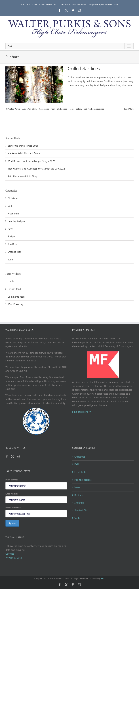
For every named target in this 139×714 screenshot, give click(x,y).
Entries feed (14, 289)
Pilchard (91, 108)
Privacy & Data (13, 557)
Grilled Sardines (84, 68)
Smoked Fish (15, 251)
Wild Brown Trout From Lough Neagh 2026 (31, 161)
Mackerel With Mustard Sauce (24, 153)
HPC (103, 578)
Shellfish (12, 244)
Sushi (11, 259)
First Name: (11, 479)
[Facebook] (6, 456)
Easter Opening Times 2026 (23, 145)
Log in (11, 281)
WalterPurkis (14, 108)
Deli (10, 205)
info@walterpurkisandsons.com (103, 4)
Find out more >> (81, 411)
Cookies (9, 553)
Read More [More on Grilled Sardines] (129, 108)
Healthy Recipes (16, 221)
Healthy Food (81, 108)
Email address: (13, 507)
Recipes (63, 108)
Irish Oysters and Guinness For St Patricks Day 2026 (36, 168)
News (10, 228)
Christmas (13, 198)
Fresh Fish (54, 108)
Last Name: (11, 493)
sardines (100, 108)
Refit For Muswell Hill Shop (22, 176)
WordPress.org (16, 304)
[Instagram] (18, 456)
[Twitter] (12, 456)
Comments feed (16, 296)
